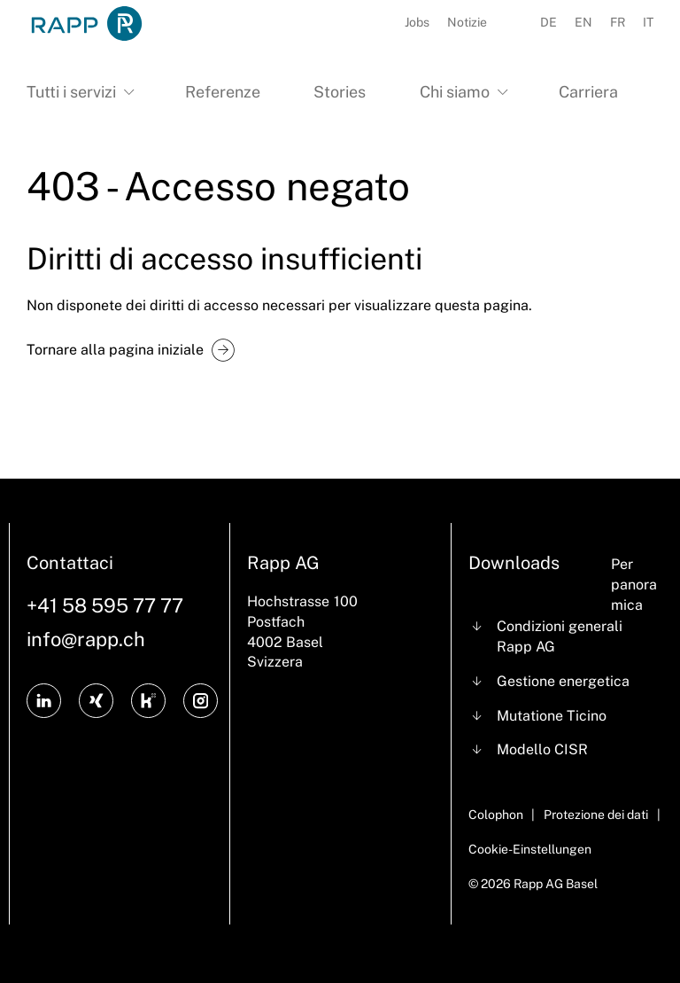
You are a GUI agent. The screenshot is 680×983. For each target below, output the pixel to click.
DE (548, 22)
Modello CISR (542, 749)
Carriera (588, 91)
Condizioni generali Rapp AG (559, 636)
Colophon (495, 814)
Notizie (467, 22)
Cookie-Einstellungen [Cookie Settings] (529, 849)
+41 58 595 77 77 (105, 605)
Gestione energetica (563, 681)
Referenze (222, 91)
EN (583, 22)
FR (617, 22)
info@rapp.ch (86, 639)
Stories (339, 91)
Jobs (417, 22)
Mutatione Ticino (552, 715)
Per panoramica (634, 584)
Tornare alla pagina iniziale (115, 349)
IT (648, 22)
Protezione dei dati (596, 814)
